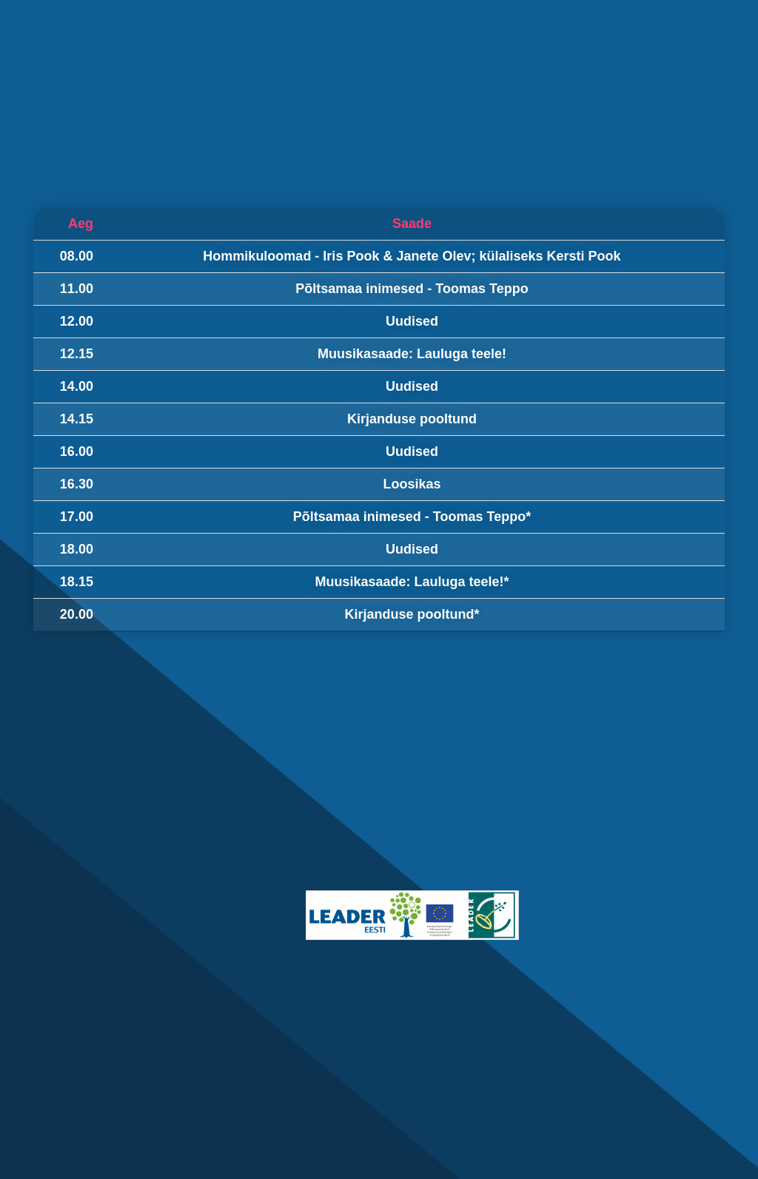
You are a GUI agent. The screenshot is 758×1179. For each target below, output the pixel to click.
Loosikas (411, 484)
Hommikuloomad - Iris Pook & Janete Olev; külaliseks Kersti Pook (411, 256)
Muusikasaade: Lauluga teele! (412, 353)
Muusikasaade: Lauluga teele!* (412, 581)
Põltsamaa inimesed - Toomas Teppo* (412, 516)
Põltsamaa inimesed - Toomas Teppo (411, 288)
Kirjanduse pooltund (412, 419)
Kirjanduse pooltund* (411, 614)
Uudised (412, 321)
